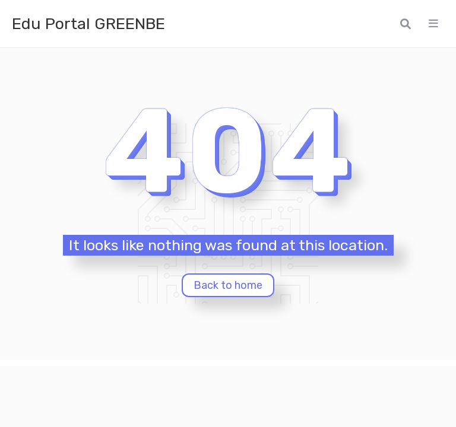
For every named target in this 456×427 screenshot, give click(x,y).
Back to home (228, 285)
